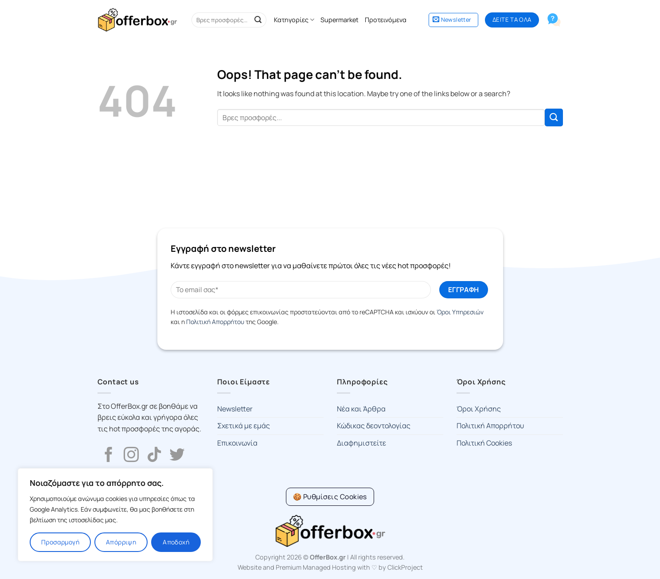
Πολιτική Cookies (484, 443)
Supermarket (339, 20)
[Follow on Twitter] (176, 455)
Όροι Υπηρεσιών (460, 312)
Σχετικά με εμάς (243, 425)
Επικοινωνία (237, 443)
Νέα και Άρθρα (361, 409)
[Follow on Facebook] (108, 455)
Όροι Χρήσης (479, 409)
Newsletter (235, 409)
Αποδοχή (176, 542)
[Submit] (258, 19)
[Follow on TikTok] (154, 455)
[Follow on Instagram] (131, 455)
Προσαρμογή (60, 542)
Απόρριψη (121, 542)
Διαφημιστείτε (361, 443)
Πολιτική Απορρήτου (215, 321)
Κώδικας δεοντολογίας (373, 425)
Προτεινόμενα (385, 20)
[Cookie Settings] (330, 496)
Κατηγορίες (294, 20)
